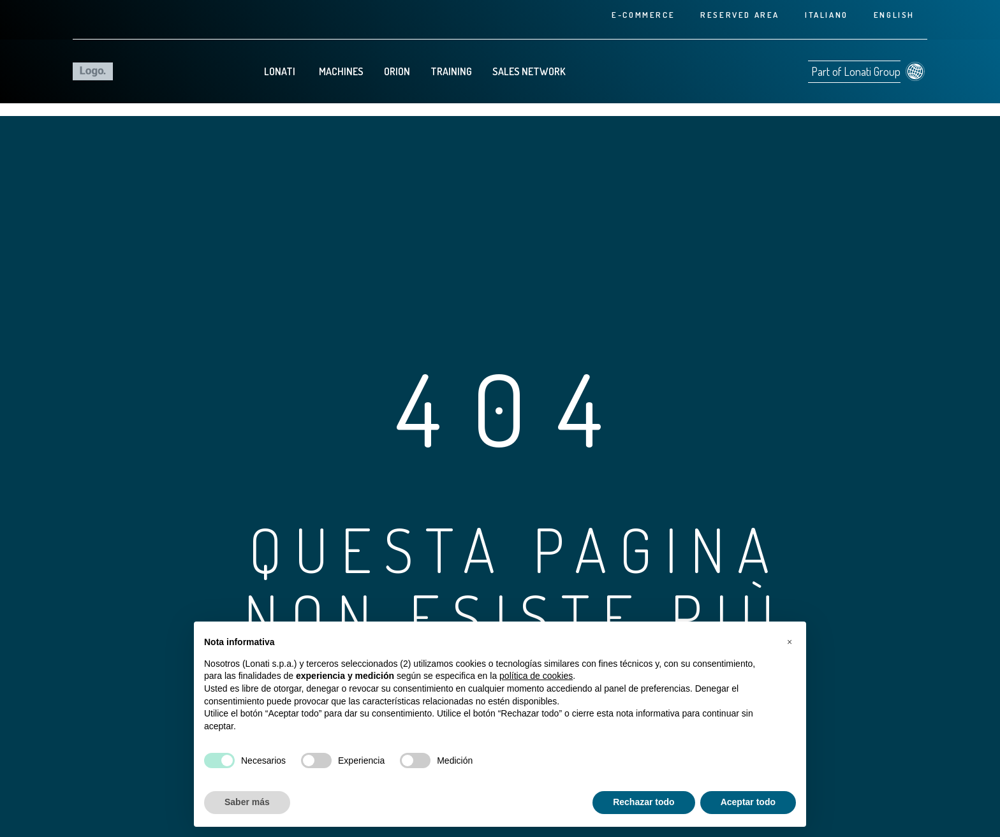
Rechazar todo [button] (643, 802)
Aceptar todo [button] (748, 802)
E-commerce (643, 15)
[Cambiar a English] (894, 14)
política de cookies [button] (536, 676)
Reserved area (739, 15)
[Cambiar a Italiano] (826, 14)
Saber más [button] (247, 802)
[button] (789, 642)
